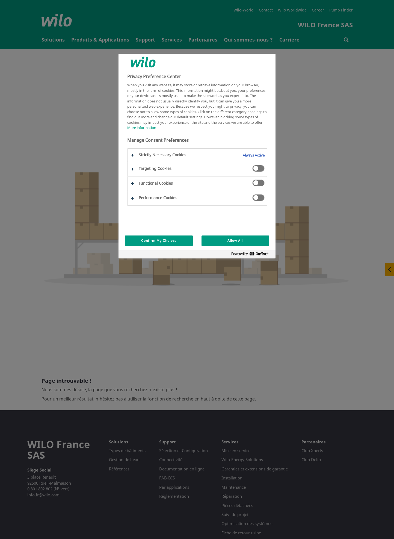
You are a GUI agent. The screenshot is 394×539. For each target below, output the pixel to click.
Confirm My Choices (158, 240)
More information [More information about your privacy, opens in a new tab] (141, 127)
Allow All (235, 240)
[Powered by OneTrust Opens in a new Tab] (252, 255)
